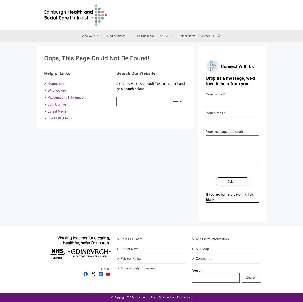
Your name (215, 94)
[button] (219, 36)
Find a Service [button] (120, 36)
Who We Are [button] (93, 36)
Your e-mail (215, 113)
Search (175, 101)
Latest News (187, 36)
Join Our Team (144, 36)
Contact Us (206, 36)
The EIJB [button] (167, 36)
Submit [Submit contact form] (232, 181)
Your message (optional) (224, 132)
